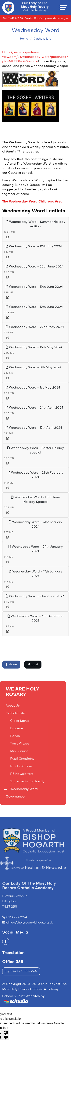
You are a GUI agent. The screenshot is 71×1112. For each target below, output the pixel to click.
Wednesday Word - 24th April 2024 (34, 407)
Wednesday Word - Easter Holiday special (35, 450)
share (11, 664)
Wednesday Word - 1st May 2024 (33, 387)
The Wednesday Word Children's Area (32, 201)
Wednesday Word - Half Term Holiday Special (35, 500)
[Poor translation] (5, 1035)
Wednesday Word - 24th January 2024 (36, 549)
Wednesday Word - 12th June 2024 (34, 307)
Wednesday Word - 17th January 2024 (35, 574)
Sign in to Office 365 (21, 971)
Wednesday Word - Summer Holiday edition (35, 224)
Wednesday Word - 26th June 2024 (35, 266)
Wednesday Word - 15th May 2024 (34, 347)
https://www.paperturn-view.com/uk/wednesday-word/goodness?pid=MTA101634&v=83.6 (35, 57)
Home (24, 39)
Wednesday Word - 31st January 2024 (35, 524)
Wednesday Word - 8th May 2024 (33, 367)
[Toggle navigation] (63, 7)
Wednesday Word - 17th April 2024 (34, 427)
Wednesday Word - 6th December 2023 (36, 618)
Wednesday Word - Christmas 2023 (35, 596)
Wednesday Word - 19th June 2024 (34, 287)
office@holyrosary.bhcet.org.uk (29, 934)
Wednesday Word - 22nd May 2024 (35, 327)
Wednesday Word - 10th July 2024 (34, 246)
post (32, 664)
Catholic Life (42, 39)
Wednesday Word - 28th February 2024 (35, 475)
